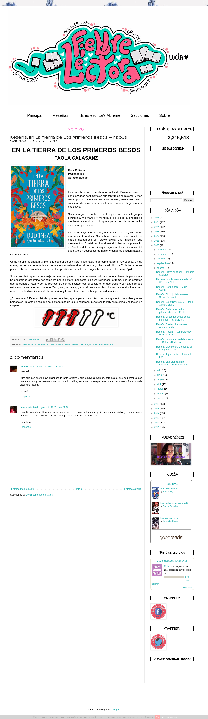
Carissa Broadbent (171, 506)
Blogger (115, 709)
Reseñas (60, 115)
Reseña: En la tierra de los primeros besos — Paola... (171, 310)
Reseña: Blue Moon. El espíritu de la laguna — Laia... (174, 348)
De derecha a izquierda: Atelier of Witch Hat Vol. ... (173, 281)
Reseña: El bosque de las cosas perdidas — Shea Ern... (173, 318)
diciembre (162, 249)
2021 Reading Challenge (172, 560)
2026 (157, 217)
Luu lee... (172, 484)
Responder (25, 396)
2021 (157, 240)
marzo (160, 389)
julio (159, 370)
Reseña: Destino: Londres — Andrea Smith (171, 326)
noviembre (163, 254)
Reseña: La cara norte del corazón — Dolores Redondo (174, 341)
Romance (108, 344)
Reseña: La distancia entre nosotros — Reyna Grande (172, 363)
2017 (157, 413)
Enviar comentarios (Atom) (39, 494)
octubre (161, 258)
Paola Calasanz (72, 344)
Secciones (140, 115)
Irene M (24, 366)
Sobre (164, 115)
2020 (157, 245)
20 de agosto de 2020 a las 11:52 (47, 366)
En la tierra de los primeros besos (47, 344)
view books (187, 588)
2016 (157, 418)
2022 (157, 236)
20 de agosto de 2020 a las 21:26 (50, 407)
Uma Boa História (169, 488)
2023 (157, 231)
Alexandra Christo (170, 521)
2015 (157, 422)
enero (160, 398)
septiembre (163, 263)
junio (160, 375)
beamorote (26, 407)
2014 (157, 427)
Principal (34, 115)
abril (159, 384)
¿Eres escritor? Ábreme (99, 115)
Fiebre (167, 566)
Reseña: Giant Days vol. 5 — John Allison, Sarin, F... (174, 303)
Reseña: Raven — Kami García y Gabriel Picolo (173, 333)
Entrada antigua (132, 489)
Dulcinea (26, 344)
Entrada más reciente (22, 489)
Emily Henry (168, 491)
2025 (157, 222)
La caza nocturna (169, 518)
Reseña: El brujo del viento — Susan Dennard (172, 296)
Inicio (79, 489)
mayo (160, 379)
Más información (169, 717)
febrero (161, 393)
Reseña (84, 344)
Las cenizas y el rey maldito (174, 503)
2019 (157, 404)
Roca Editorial (96, 344)
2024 (157, 227)
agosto (161, 268)
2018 (157, 408)
